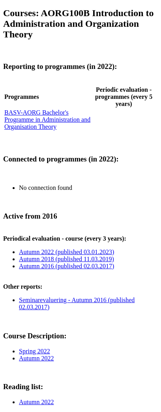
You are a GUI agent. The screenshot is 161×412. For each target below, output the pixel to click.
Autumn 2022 (36, 358)
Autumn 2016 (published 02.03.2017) (66, 266)
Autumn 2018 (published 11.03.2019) (66, 259)
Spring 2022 (34, 351)
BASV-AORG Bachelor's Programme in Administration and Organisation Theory (47, 119)
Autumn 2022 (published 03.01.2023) (66, 252)
